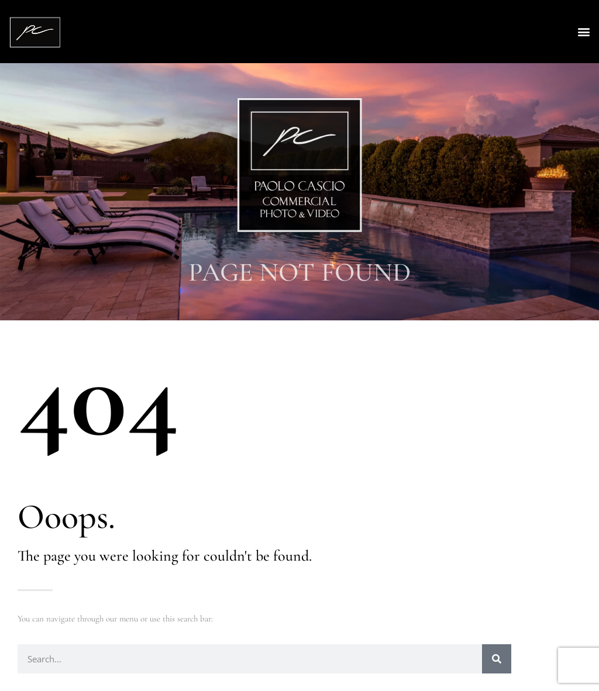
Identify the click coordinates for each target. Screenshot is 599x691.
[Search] (496, 658)
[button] (583, 32)
